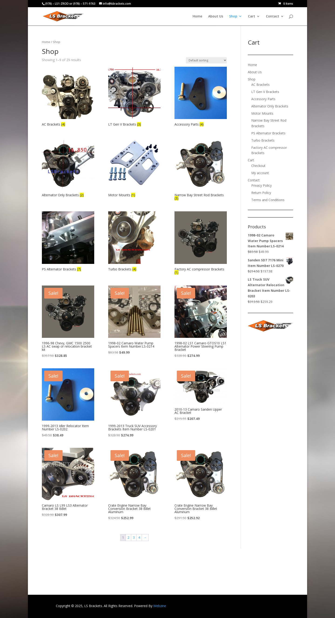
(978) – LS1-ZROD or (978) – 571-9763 (70, 4)
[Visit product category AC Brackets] (68, 97)
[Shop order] (206, 60)
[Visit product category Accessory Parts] (200, 97)
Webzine (159, 606)
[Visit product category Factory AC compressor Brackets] (200, 243)
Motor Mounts (262, 113)
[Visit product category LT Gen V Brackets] (134, 97)
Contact (272, 16)
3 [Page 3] (134, 537)
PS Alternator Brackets (268, 133)
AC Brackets (260, 84)
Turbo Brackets (263, 140)
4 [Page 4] (139, 537)
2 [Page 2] (128, 537)
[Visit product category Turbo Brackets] (134, 241)
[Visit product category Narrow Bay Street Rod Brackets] (200, 169)
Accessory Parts (263, 99)
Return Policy (261, 192)
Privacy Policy (261, 185)
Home (197, 16)
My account (260, 173)
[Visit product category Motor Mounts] (134, 167)
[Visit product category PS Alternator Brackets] (68, 241)
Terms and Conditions (268, 200)
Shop (233, 16)
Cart (251, 16)
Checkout (258, 165)
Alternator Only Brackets (269, 106)
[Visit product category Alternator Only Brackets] (68, 167)
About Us (215, 16)
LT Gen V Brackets (265, 92)
